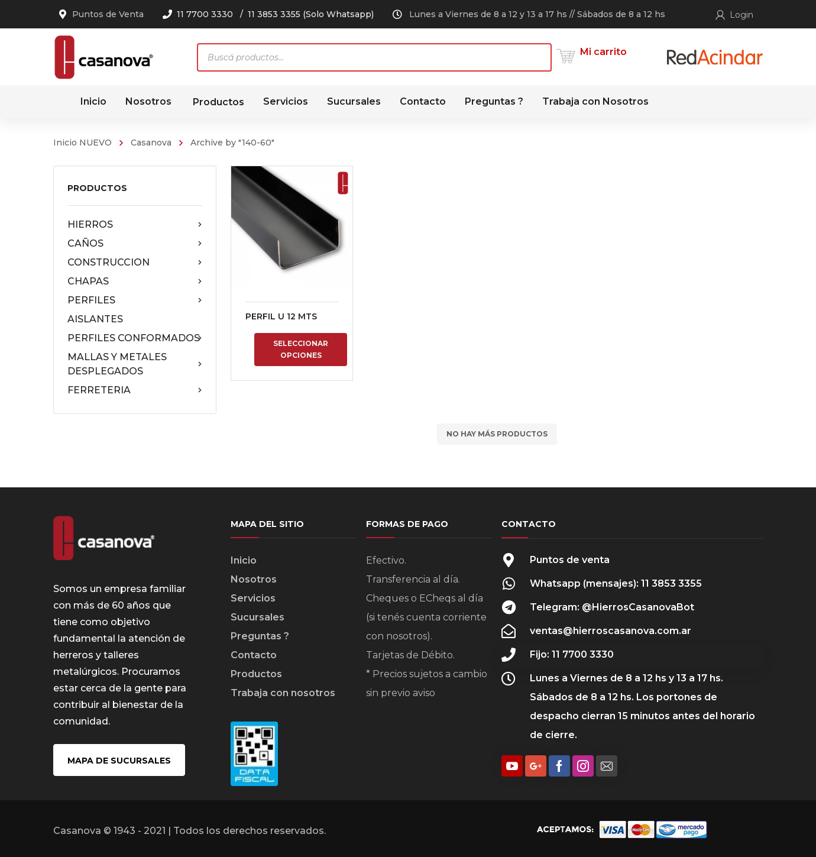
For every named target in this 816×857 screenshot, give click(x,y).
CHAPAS (134, 281)
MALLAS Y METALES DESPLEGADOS (134, 364)
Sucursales (257, 617)
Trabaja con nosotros (283, 692)
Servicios (253, 598)
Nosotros (254, 579)
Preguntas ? (260, 636)
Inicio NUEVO (82, 142)
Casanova (151, 142)
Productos (256, 674)
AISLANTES (95, 319)
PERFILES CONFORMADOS (134, 338)
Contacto (254, 655)
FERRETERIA (134, 390)
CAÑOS (134, 243)
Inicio (244, 560)
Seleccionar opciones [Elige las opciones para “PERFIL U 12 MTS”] (300, 349)
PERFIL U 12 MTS (281, 316)
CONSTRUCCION (134, 262)
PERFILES (134, 300)
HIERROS (134, 224)
